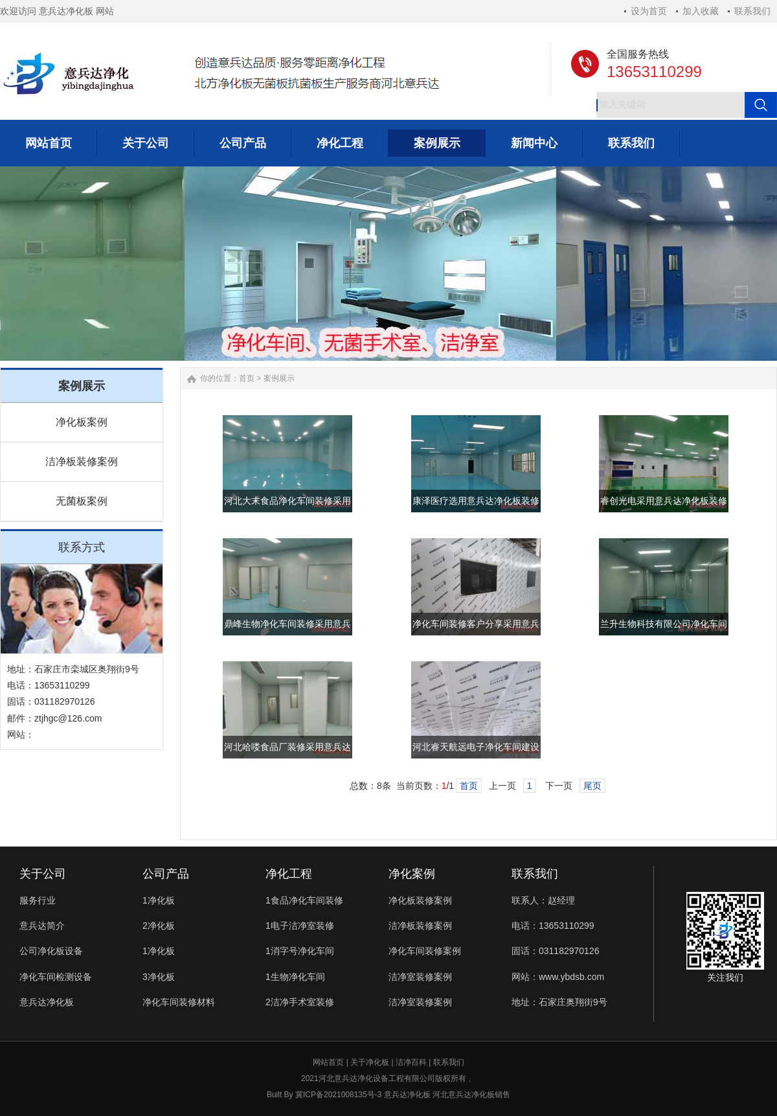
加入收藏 (700, 11)
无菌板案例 (81, 501)
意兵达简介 (42, 925)
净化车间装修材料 (178, 1002)
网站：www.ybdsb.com (558, 977)
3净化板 (158, 977)
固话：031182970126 (555, 951)
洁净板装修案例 (81, 461)
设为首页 (649, 11)
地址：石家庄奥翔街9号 (559, 1002)
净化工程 (288, 873)
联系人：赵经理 (543, 900)
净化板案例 (81, 421)
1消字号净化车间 (299, 951)
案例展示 (279, 378)
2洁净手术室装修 (299, 1002)
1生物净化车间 (295, 977)
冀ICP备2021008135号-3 (338, 1094)
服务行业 (37, 900)
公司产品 (165, 873)
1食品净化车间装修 (304, 900)
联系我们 (752, 11)
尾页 (592, 785)
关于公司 (42, 873)
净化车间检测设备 (55, 977)
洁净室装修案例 (420, 977)
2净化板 (158, 925)
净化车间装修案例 (424, 951)
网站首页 (328, 1062)
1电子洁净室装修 (299, 925)
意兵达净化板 (46, 1002)
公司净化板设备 (51, 951)
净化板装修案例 (420, 900)
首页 (246, 378)
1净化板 (158, 900)
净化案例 (411, 873)
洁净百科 (411, 1062)
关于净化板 (369, 1062)
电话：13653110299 (553, 925)
